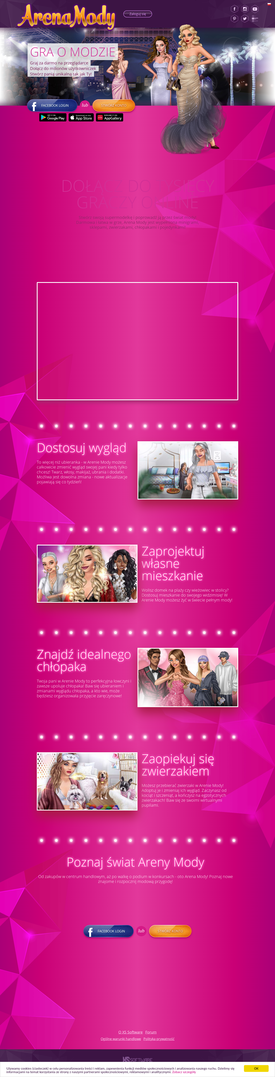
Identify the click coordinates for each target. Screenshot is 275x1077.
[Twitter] (244, 19)
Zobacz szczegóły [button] (184, 1072)
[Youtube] (256, 9)
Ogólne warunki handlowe (121, 1039)
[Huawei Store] (109, 117)
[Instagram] (244, 9)
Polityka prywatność (158, 1039)
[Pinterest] (234, 19)
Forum (151, 1032)
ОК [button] (256, 1068)
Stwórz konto (114, 105)
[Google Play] (52, 117)
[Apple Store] (81, 117)
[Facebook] (234, 9)
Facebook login (52, 105)
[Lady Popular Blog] (256, 19)
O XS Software (130, 1032)
